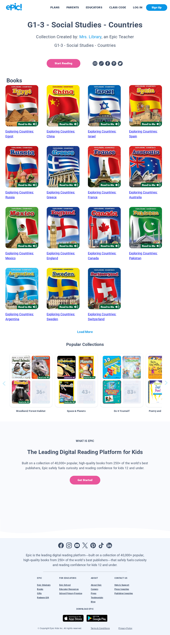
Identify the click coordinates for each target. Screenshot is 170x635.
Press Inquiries (121, 589)
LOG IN (138, 7)
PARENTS (72, 7)
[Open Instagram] (69, 545)
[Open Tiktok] (101, 545)
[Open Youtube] (77, 545)
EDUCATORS (94, 7)
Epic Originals (43, 585)
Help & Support (121, 585)
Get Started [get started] (85, 480)
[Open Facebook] (61, 545)
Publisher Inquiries (123, 593)
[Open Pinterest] (93, 545)
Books (40, 589)
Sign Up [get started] (157, 7)
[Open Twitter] (85, 545)
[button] (31, 380)
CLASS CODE (117, 7)
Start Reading (63, 63)
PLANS (54, 7)
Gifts (39, 593)
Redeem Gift (43, 597)
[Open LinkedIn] (109, 545)
